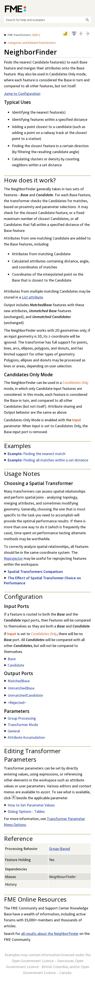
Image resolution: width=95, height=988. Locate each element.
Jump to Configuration (22, 93)
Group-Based (59, 848)
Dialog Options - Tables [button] (24, 811)
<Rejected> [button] (15, 702)
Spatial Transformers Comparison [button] (33, 571)
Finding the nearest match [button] (34, 453)
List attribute (32, 297)
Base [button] (10, 658)
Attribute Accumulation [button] (24, 737)
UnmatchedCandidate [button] (23, 695)
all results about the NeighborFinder (50, 933)
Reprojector (13, 558)
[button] (87, 20)
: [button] (22, 35)
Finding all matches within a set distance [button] (46, 460)
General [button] (12, 731)
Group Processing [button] (20, 718)
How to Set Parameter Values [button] (29, 805)
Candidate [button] (14, 665)
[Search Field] (47, 20)
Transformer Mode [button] (21, 724)
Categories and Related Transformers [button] (30, 43)
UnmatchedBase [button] (19, 688)
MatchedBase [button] (17, 680)
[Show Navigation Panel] (89, 8)
